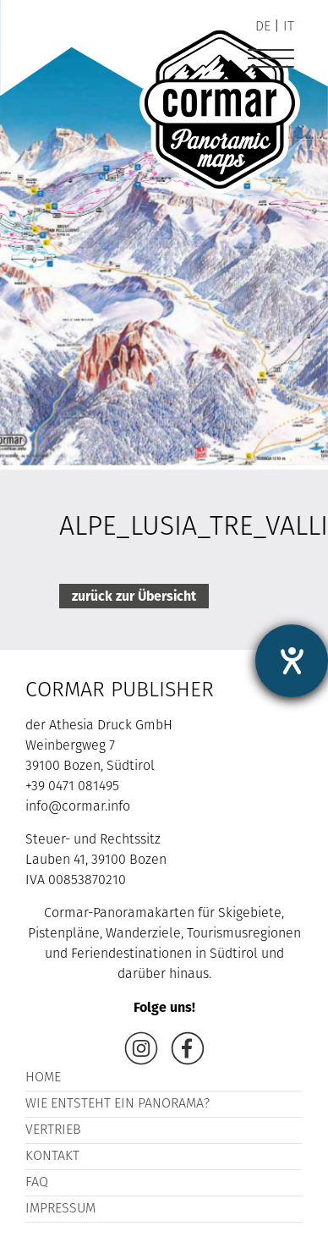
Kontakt (52, 1156)
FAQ (36, 1183)
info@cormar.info (77, 807)
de (263, 27)
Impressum (60, 1209)
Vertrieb (53, 1130)
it (288, 27)
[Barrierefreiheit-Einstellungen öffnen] (291, 660)
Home (43, 1078)
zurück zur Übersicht (134, 596)
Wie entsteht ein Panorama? (117, 1104)
